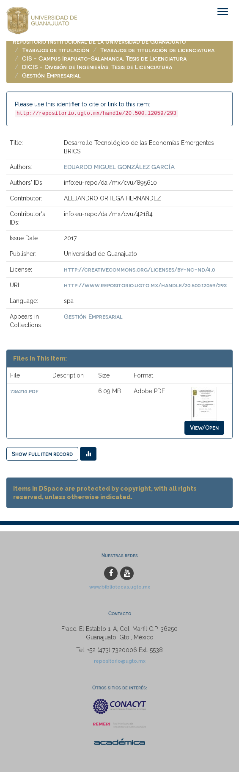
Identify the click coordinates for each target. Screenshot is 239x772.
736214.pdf (24, 390)
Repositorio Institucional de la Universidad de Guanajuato (99, 41)
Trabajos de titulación (55, 49)
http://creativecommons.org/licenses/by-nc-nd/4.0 (139, 269)
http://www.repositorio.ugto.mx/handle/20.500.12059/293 (145, 285)
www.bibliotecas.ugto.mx (119, 587)
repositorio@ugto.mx (120, 661)
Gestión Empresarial (51, 75)
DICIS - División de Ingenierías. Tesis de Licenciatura (97, 66)
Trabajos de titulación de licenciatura (157, 49)
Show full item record (42, 453)
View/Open (204, 427)
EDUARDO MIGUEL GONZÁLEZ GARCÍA (119, 166)
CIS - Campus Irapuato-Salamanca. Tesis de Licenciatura (104, 58)
